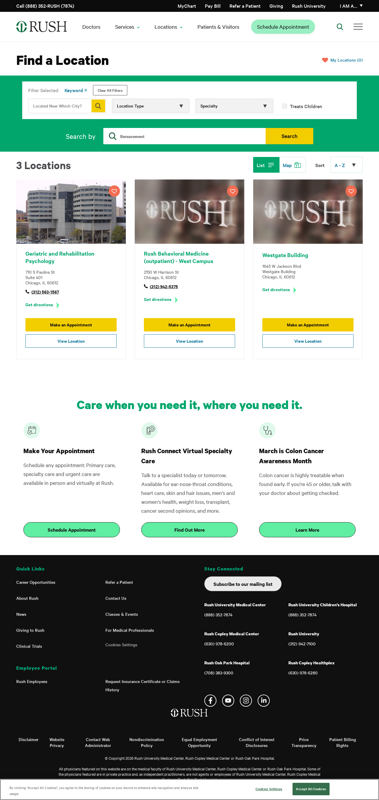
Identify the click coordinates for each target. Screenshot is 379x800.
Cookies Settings (121, 644)
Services (124, 26)
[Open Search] (340, 27)
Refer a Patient (245, 5)
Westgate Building (285, 255)
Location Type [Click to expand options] (130, 106)
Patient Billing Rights (342, 742)
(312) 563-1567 (45, 291)
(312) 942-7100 (302, 644)
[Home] (189, 719)
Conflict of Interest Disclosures (256, 742)
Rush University (309, 5)
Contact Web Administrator (98, 742)
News (21, 614)
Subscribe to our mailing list (242, 584)
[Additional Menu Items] (358, 27)
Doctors (91, 26)
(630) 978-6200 (219, 644)
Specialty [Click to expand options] (209, 106)
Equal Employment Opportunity (199, 742)
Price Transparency (304, 742)
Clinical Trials (29, 646)
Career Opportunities (35, 582)
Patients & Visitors (218, 26)
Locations (166, 26)
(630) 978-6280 (303, 673)
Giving (276, 5)
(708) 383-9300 (218, 673)
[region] (189, 789)
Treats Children (306, 106)
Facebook (210, 701)
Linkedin (264, 701)
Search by (81, 136)
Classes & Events (121, 614)
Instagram (246, 701)
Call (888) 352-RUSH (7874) (45, 5)
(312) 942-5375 (164, 286)
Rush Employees (31, 681)
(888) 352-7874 (218, 615)
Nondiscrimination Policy (146, 742)
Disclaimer (28, 739)
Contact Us (115, 598)
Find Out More (189, 529)
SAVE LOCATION (114, 191)
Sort (320, 165)
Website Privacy (56, 742)
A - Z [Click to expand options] (340, 165)
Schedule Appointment (283, 26)
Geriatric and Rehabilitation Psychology (59, 257)
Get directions (39, 304)
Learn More (307, 529)
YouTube (228, 701)
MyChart (187, 5)
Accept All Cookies (311, 788)
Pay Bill (213, 5)
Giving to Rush (30, 630)
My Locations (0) (346, 60)
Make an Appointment (71, 324)
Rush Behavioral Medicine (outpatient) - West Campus (178, 257)
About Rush (27, 598)
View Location (71, 341)
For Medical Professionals (129, 630)
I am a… (348, 5)
